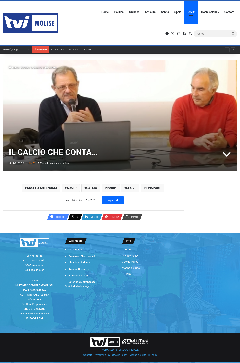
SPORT (131, 188)
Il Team (126, 273)
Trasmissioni (209, 12)
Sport (177, 12)
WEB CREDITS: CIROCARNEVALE (120, 349)
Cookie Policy (130, 261)
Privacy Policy (130, 255)
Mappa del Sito (131, 267)
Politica (119, 12)
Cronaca (134, 12)
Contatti (229, 12)
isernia (112, 188)
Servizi (191, 12)
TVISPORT (153, 188)
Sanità (165, 12)
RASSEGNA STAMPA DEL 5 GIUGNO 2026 (74, 49)
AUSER (72, 188)
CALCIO (91, 188)
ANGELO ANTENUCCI (42, 188)
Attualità (150, 12)
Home (105, 12)
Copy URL (113, 200)
